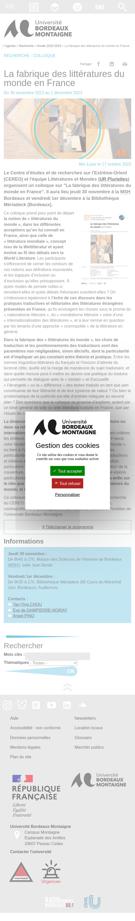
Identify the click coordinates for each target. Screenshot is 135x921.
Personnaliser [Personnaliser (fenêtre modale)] (67, 494)
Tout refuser (67, 483)
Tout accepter (67, 471)
